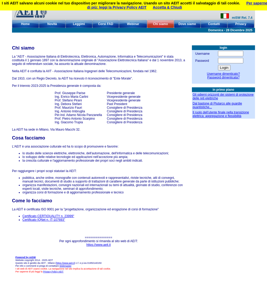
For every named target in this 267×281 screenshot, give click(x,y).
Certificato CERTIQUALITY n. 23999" (48, 216)
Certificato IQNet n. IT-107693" (43, 220)
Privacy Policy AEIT (53, 271)
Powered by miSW (25, 257)
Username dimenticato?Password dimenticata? (223, 75)
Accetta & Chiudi (167, 7)
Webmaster (65, 266)
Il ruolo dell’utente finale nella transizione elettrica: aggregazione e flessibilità (221, 114)
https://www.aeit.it (98, 245)
